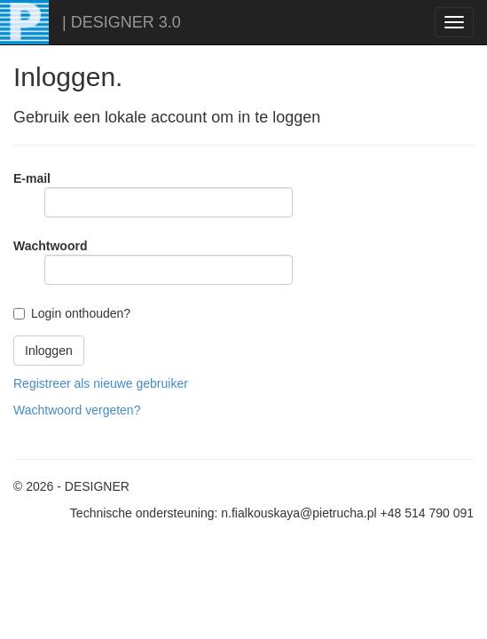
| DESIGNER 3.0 (121, 22)
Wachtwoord (50, 246)
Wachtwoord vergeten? (76, 410)
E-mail (32, 178)
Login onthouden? (80, 313)
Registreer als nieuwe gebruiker (100, 383)
